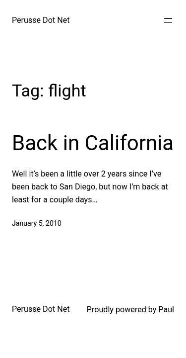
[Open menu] (168, 20)
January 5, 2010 (37, 223)
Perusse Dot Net (40, 20)
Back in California (93, 143)
